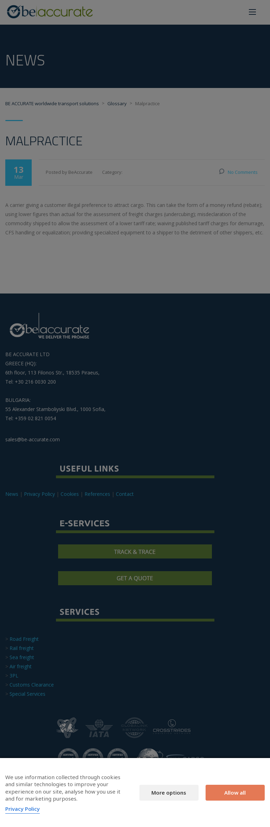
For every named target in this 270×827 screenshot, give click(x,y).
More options (168, 792)
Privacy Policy (22, 808)
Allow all (235, 792)
